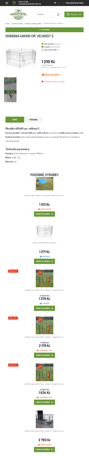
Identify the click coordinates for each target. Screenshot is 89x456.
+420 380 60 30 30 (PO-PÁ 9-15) (26, 2)
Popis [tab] (14, 119)
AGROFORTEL (56, 47)
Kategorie (44, 30)
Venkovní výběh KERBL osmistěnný (44, 243)
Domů (7, 23)
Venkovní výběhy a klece (33, 23)
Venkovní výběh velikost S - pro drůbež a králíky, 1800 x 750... (44, 195)
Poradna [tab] (33, 119)
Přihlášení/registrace (73, 3)
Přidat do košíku (44, 214)
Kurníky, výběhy (17, 23)
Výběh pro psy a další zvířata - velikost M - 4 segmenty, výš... (44, 431)
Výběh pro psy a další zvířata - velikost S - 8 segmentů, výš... (44, 290)
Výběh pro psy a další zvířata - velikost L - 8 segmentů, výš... (44, 337)
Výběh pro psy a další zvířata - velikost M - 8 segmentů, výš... (44, 384)
